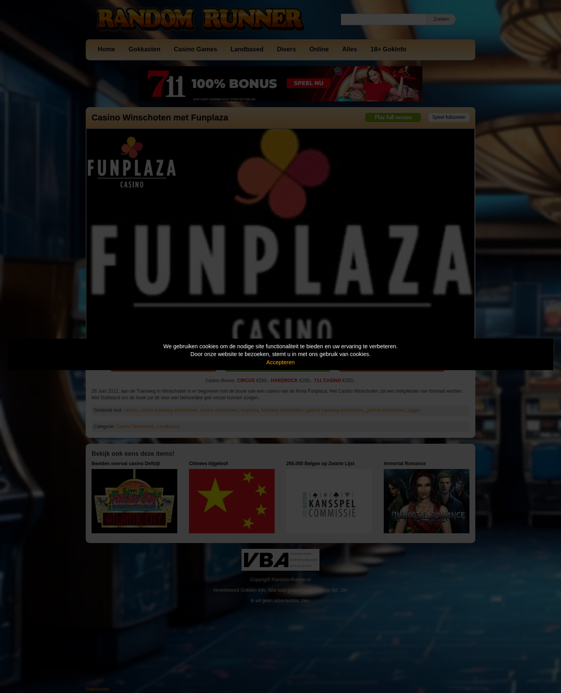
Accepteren (280, 362)
